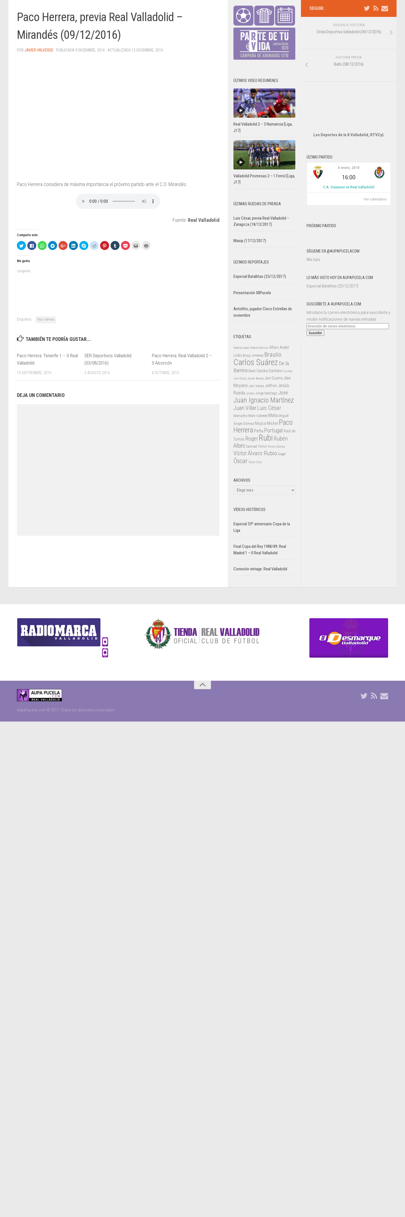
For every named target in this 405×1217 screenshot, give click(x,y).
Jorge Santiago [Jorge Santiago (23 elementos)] (266, 393)
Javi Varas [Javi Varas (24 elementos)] (256, 386)
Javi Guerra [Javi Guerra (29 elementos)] (273, 378)
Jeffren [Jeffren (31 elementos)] (271, 385)
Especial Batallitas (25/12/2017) (332, 269)
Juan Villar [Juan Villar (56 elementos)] (244, 408)
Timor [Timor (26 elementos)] (262, 446)
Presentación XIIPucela (252, 292)
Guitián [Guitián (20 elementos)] (288, 371)
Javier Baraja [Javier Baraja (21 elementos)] (255, 378)
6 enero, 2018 (348, 151)
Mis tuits (313, 242)
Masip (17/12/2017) (249, 240)
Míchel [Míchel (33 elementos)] (272, 423)
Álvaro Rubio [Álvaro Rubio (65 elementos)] (262, 453)
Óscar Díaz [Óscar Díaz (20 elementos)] (255, 462)
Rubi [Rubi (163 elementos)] (266, 438)
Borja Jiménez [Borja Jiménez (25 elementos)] (253, 355)
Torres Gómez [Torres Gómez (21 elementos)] (276, 446)
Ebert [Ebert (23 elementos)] (252, 371)
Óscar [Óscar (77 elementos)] (240, 461)
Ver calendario (375, 182)
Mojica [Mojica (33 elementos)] (260, 423)
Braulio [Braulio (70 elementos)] (272, 354)
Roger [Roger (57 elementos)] (251, 439)
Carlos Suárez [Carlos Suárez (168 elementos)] (255, 362)
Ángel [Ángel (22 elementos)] (281, 454)
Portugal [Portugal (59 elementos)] (273, 430)
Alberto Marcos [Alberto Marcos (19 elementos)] (259, 348)
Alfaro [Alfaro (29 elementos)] (274, 347)
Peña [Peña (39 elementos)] (258, 431)
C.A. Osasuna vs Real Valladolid (348, 170)
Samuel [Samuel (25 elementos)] (251, 446)
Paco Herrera (45, 319)
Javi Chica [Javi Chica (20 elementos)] (239, 378)
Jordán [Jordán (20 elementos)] (250, 393)
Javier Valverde (38, 50)
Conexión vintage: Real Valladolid (260, 568)
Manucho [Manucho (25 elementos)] (240, 416)
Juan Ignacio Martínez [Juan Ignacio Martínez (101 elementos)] (263, 400)
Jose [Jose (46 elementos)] (283, 393)
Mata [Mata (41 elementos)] (273, 415)
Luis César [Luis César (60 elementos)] (269, 408)
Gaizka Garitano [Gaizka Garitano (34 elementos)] (269, 370)
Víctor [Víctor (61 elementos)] (240, 453)
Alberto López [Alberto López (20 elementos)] (241, 348)
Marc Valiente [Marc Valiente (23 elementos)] (257, 416)
